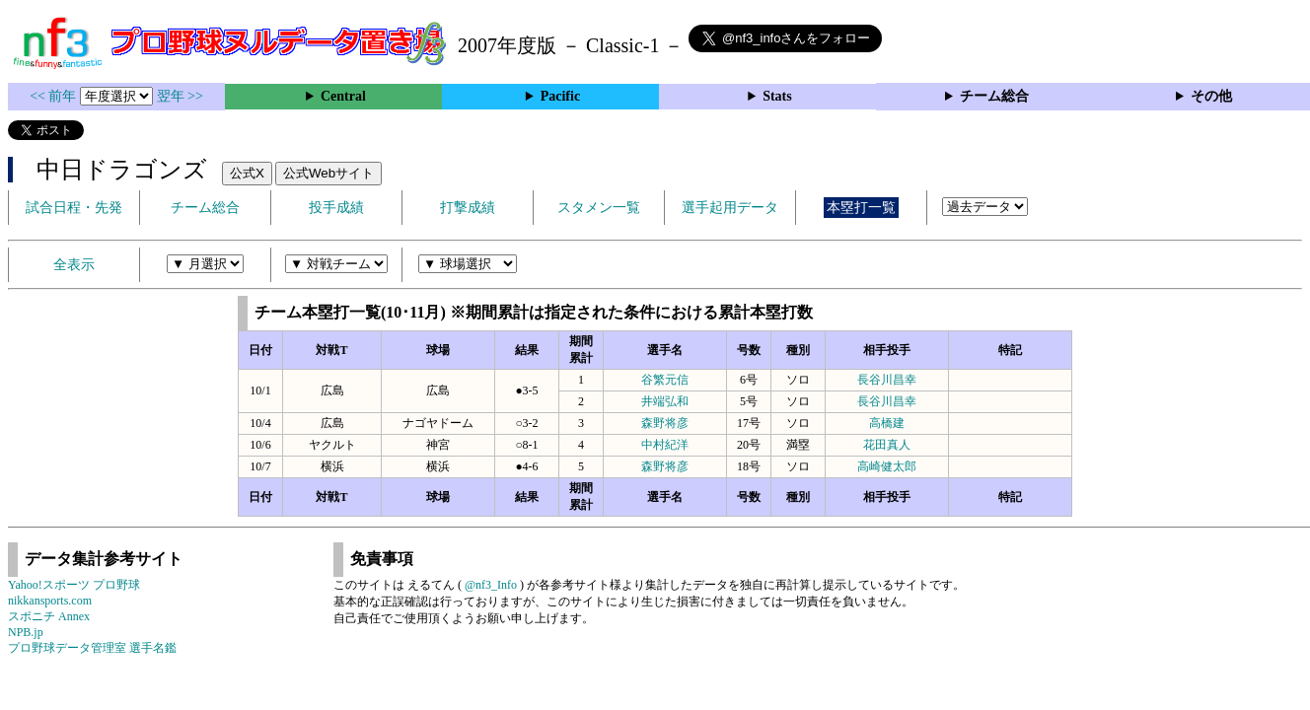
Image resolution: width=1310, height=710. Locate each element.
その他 (1211, 96)
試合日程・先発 (74, 207)
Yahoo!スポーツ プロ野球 (74, 585)
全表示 (74, 264)
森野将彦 (665, 423)
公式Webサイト (328, 173)
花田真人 (886, 445)
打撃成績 (467, 207)
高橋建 (887, 423)
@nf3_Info (491, 585)
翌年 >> (180, 96)
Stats (777, 96)
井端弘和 (665, 401)
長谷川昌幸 (886, 380)
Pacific (560, 96)
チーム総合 (994, 96)
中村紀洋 (665, 445)
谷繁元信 (665, 380)
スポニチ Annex (49, 616)
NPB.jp (25, 632)
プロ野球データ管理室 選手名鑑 (92, 648)
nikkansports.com (50, 600)
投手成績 (336, 207)
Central (343, 96)
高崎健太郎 (886, 466)
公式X (247, 173)
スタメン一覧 (598, 207)
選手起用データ (730, 207)
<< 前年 (55, 96)
